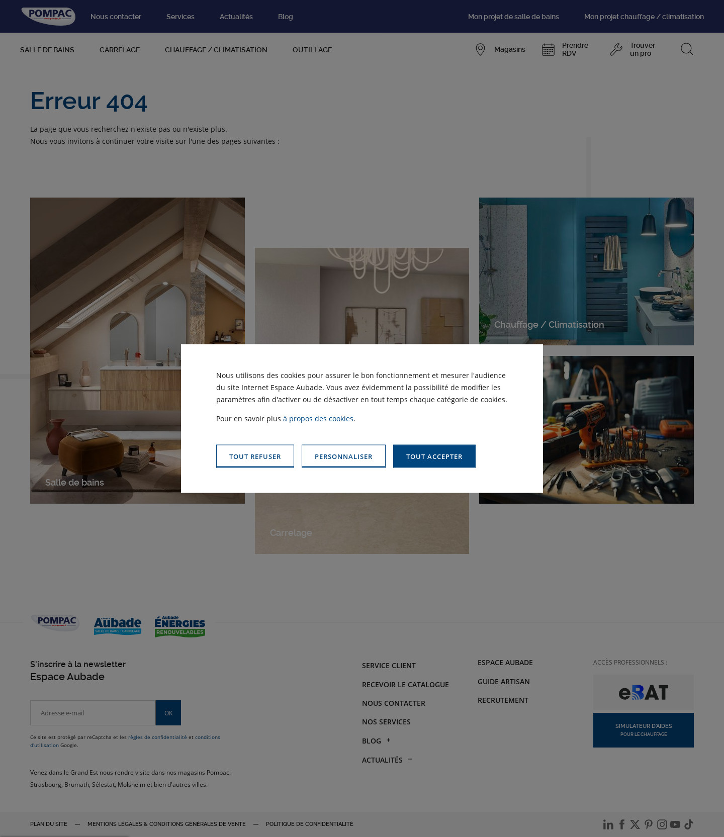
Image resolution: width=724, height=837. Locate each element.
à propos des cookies (318, 418)
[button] (434, 456)
